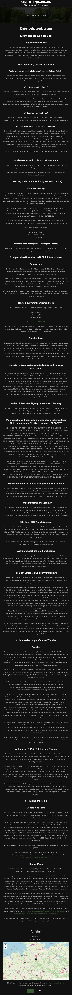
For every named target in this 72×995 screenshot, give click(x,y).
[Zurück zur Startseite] (36, 3)
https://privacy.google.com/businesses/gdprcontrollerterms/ (46, 911)
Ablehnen (40, 991)
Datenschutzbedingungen (56, 983)
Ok (30, 991)
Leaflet (56, 979)
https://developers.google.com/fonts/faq (20, 855)
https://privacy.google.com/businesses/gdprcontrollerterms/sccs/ (35, 914)
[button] (4, 3)
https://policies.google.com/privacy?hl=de (36, 857)
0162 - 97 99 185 (39, 322)
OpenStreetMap (65, 979)
